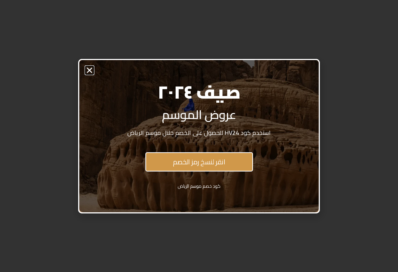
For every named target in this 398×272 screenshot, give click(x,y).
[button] (89, 70)
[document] (199, 136)
